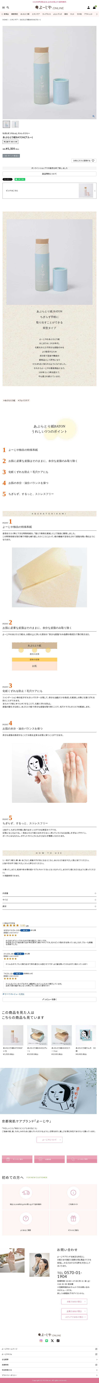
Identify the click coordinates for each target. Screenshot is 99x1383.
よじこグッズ (57, 14)
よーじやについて (49, 1140)
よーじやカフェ (7, 1354)
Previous (2, 14)
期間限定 (14, 14)
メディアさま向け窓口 (74, 1317)
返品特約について (49, 174)
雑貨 (66, 14)
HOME (5, 20)
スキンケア (36, 14)
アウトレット (88, 14)
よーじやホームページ (9, 1349)
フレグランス (46, 14)
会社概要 (5, 1359)
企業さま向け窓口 (74, 1311)
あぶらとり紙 (25, 14)
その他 (79, 14)
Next (96, 14)
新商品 (6, 14)
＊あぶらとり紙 (9, 400)
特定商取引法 (7, 1370)
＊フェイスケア (23, 400)
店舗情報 (5, 1365)
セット (72, 14)
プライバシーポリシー (9, 1375)
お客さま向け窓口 (74, 1302)
